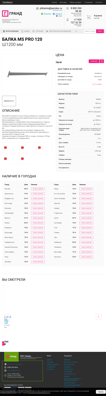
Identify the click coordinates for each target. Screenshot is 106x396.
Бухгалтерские (69, 358)
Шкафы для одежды (70, 355)
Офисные (67, 353)
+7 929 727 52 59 (76, 21)
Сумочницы (68, 365)
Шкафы (27, 31)
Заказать (94, 61)
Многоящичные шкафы (72, 378)
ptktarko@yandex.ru (51, 8)
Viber (59, 16)
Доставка (63, 2)
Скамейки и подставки (71, 385)
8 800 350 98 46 (76, 10)
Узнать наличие (37, 189)
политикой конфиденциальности (38, 393)
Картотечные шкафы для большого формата (72, 372)
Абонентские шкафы (71, 383)
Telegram (57, 14)
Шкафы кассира (69, 381)
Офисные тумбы (69, 376)
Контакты (99, 2)
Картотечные (68, 362)
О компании (88, 2)
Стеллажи (39, 31)
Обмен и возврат (75, 2)
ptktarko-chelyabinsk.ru (15, 357)
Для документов (69, 367)
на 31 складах (97, 84)
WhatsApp (46, 14)
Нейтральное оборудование (60, 31)
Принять (101, 392)
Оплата (54, 2)
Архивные (67, 360)
